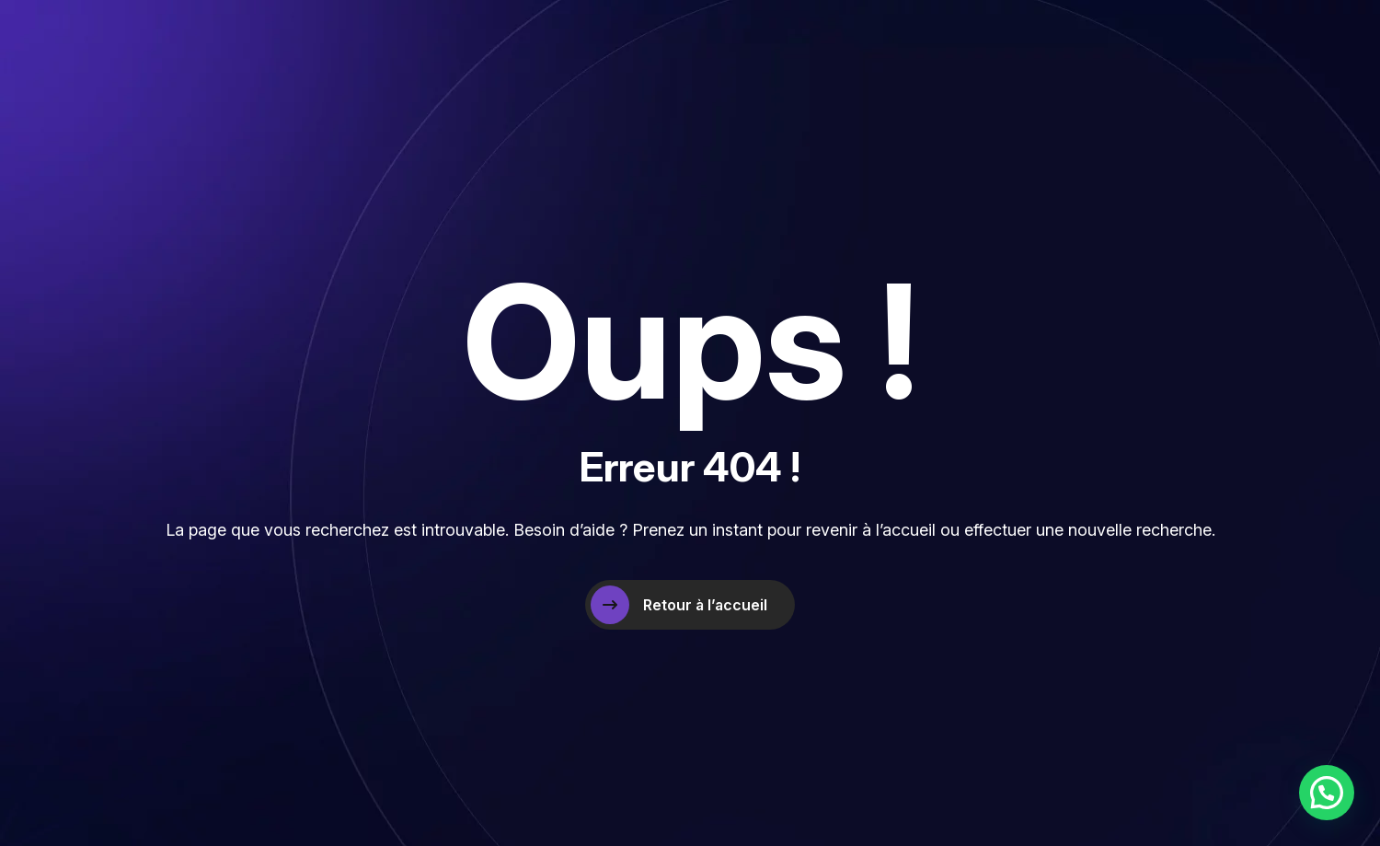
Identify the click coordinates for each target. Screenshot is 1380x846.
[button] (1326, 792)
